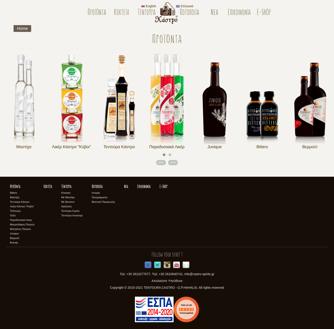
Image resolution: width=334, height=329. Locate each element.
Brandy (14, 242)
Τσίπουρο (15, 211)
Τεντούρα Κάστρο (119, 147)
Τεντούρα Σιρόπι (70, 211)
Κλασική (66, 192)
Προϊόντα (97, 13)
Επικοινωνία (239, 13)
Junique (214, 147)
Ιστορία (96, 192)
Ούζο (13, 215)
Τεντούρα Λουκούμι (72, 215)
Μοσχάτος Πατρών (20, 229)
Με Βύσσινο (68, 201)
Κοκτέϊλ (121, 13)
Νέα (214, 13)
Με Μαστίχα (68, 197)
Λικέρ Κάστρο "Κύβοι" (71, 147)
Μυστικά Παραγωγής (103, 201)
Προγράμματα (99, 197)
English (148, 6)
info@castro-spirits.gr (199, 274)
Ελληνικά (184, 6)
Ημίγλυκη (66, 206)
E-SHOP (264, 13)
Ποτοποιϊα (189, 13)
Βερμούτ (310, 147)
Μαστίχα (23, 147)
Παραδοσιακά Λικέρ (166, 147)
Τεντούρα (146, 13)
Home (22, 28)
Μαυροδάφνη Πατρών (22, 224)
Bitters (262, 147)
